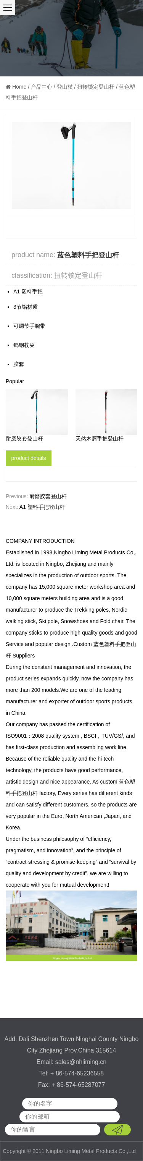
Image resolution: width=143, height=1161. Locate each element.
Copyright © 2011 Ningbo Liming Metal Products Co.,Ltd (70, 1151)
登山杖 (65, 87)
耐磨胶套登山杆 (24, 439)
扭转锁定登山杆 (95, 87)
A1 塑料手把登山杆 (42, 507)
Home (19, 87)
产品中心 (41, 87)
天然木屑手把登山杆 (100, 439)
